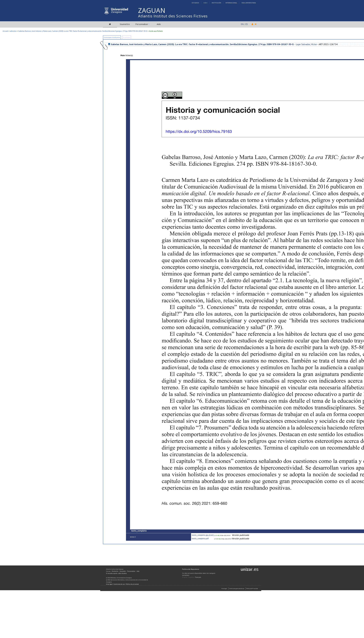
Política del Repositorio (190, 569)
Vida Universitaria (249, 3)
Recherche (115, 571)
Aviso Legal (224, 588)
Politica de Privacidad (252, 588)
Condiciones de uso (119, 584)
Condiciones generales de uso (236, 588)
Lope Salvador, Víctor (306, 44)
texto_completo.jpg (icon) (203, 535)
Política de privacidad (132, 584)
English (184, 577)
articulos (13, 31)
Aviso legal (109, 584)
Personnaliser (141, 24)
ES (246, 24)
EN (242, 24)
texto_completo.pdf (200, 538)
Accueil (5, 31)
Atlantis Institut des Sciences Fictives (173, 15)
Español (191, 577)
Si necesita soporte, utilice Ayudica (116, 573)
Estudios (195, 3)
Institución (216, 3)
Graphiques (126, 37)
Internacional (231, 3)
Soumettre (125, 24)
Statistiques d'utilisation (112, 37)
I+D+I (205, 3)
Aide (159, 24)
